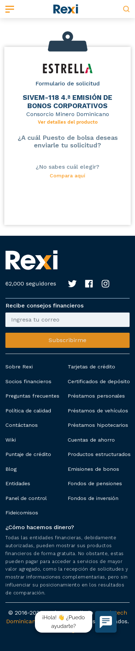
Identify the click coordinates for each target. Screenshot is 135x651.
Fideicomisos (21, 512)
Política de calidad (28, 410)
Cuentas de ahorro (91, 440)
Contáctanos (21, 425)
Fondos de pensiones (95, 483)
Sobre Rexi (19, 366)
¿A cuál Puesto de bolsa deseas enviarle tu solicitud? (68, 141)
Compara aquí (67, 175)
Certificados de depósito (99, 381)
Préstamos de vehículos (98, 410)
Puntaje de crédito (28, 454)
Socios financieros (28, 381)
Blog (11, 469)
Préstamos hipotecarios (98, 425)
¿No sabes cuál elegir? (67, 166)
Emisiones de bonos (93, 469)
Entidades (17, 483)
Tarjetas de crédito (91, 366)
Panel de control (26, 498)
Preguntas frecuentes (32, 396)
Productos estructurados (99, 454)
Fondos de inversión (93, 498)
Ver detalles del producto (68, 122)
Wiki (10, 440)
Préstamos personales (96, 396)
